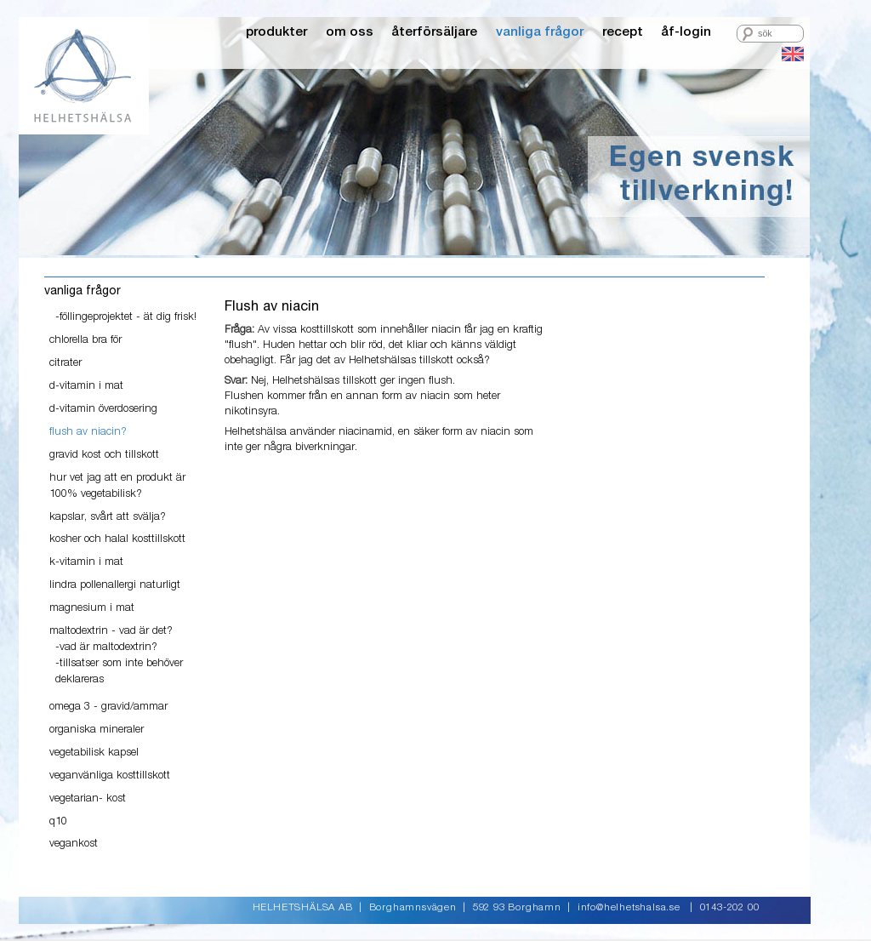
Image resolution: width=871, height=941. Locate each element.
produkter (276, 32)
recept (622, 32)
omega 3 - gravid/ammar (108, 706)
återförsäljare (434, 32)
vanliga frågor (540, 32)
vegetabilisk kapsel (94, 752)
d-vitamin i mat (86, 385)
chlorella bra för (85, 339)
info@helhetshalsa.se (629, 908)
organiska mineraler (96, 729)
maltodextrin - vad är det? (111, 630)
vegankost (73, 843)
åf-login (686, 32)
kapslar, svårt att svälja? (107, 516)
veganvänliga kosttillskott (109, 775)
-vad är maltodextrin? (106, 647)
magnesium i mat (91, 607)
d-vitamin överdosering (103, 408)
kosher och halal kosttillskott (117, 539)
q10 (58, 821)
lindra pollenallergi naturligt (114, 584)
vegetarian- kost (87, 798)
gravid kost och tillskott (104, 454)
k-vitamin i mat (86, 561)
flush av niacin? (88, 431)
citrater (65, 362)
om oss (349, 32)
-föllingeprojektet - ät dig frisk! (125, 316)
